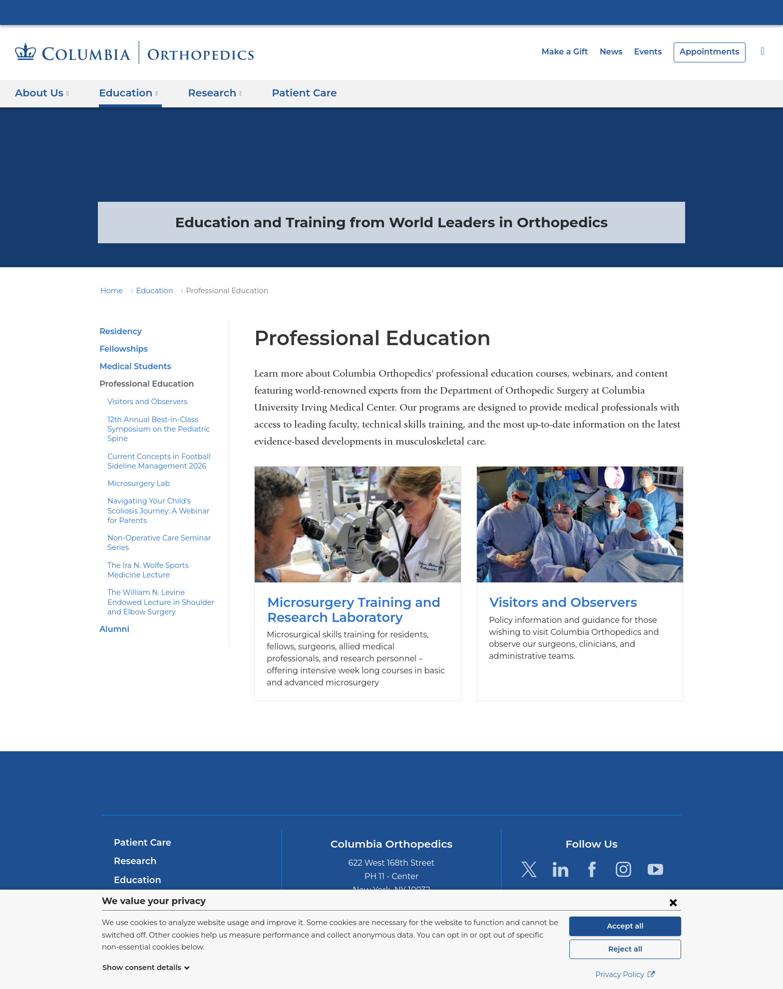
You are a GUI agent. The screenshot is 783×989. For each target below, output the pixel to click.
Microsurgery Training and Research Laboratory (358, 578)
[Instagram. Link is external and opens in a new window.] (624, 857)
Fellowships (122, 349)
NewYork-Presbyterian (392, 777)
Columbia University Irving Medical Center (391, 12)
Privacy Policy (625, 975)
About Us (134, 887)
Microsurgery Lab (135, 474)
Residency (119, 331)
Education (149, 291)
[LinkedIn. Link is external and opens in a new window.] (560, 857)
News (619, 51)
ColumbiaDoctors (535, 771)
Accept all (625, 926)
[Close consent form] (673, 902)
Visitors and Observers (143, 402)
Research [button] (207, 92)
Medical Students (132, 366)
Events (654, 51)
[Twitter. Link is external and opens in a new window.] (528, 857)
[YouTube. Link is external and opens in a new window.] (655, 857)
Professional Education (143, 384)
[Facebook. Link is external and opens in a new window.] (592, 857)
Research (134, 849)
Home (109, 291)
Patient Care (291, 92)
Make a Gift (575, 51)
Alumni (112, 610)
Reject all (625, 949)
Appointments (713, 51)
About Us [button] (42, 92)
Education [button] (125, 92)
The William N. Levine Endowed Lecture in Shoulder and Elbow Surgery (158, 583)
